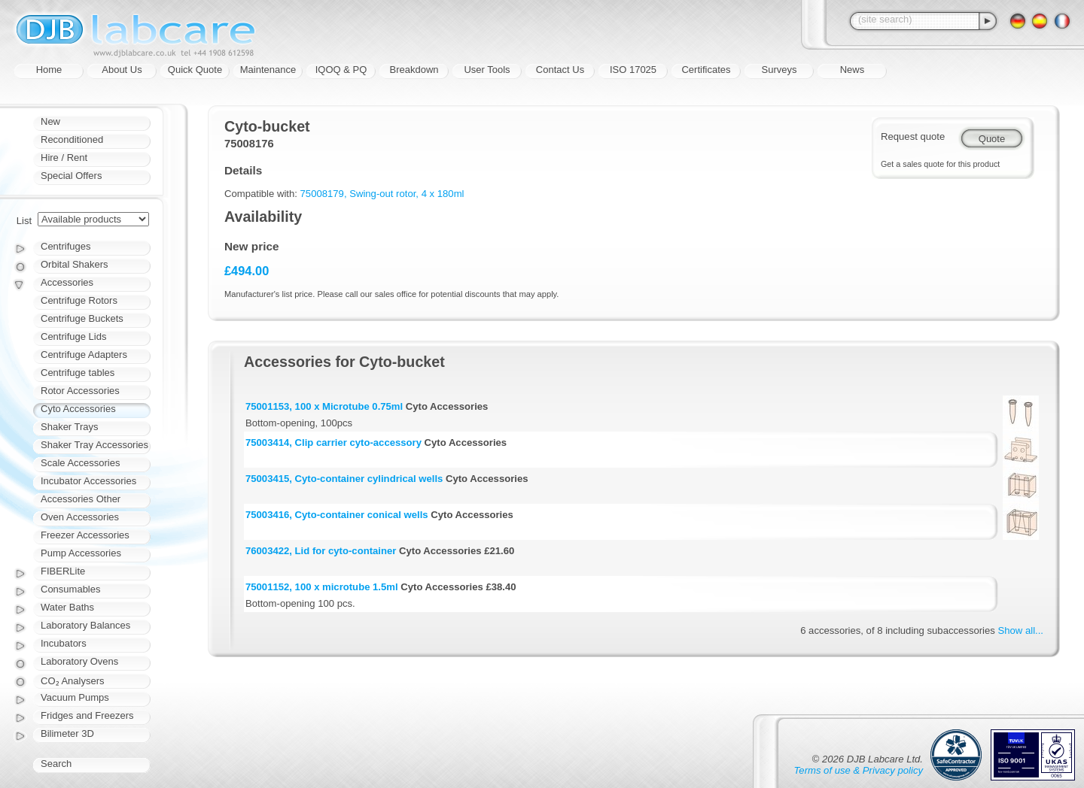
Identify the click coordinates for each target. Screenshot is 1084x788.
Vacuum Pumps (75, 697)
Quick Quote (195, 69)
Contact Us (560, 69)
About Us (122, 69)
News (852, 69)
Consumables (71, 589)
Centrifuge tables (77, 372)
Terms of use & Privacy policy (858, 770)
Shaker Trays (70, 426)
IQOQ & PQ (341, 69)
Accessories (67, 282)
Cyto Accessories (78, 408)
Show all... (1020, 630)
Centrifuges (65, 246)
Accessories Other (80, 499)
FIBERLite (63, 571)
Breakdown (413, 69)
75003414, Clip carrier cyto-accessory (333, 442)
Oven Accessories (80, 517)
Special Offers (71, 175)
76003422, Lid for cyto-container (320, 550)
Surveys (779, 69)
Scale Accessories (80, 462)
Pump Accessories (81, 553)
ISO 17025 (633, 69)
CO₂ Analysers (72, 680)
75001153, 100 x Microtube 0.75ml (324, 406)
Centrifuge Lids (73, 336)
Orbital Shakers (74, 264)
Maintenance (268, 69)
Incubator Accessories (88, 480)
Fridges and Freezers (87, 715)
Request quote (913, 136)
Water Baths (67, 607)
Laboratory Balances (85, 625)
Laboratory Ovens (79, 661)
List (24, 220)
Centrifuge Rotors (79, 300)
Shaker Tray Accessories (94, 444)
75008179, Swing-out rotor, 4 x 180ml (382, 193)
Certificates (705, 69)
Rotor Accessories (80, 390)
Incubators (64, 643)
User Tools (487, 69)
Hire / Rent (64, 157)
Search (56, 763)
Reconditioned (72, 139)
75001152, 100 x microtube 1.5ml (321, 587)
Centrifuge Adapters (84, 354)
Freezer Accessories (85, 535)
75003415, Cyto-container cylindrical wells (344, 478)
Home (49, 69)
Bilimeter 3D (67, 733)
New (50, 121)
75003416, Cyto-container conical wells (336, 514)
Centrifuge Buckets (82, 318)
